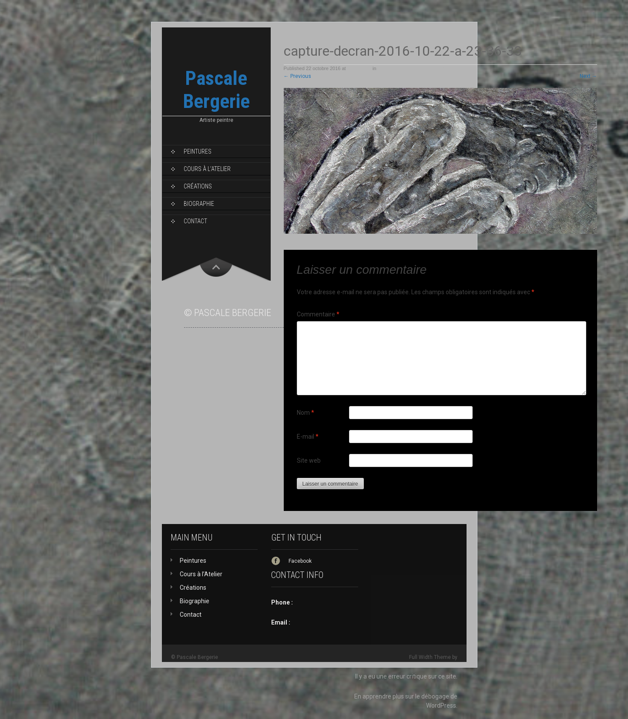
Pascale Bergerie (216, 90)
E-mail (308, 436)
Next (588, 76)
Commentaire (318, 314)
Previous (297, 76)
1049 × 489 (359, 68)
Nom (305, 412)
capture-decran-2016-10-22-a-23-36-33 (419, 68)
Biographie (199, 203)
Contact (195, 221)
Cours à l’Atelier (207, 168)
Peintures (198, 151)
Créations (198, 186)
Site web (309, 460)
